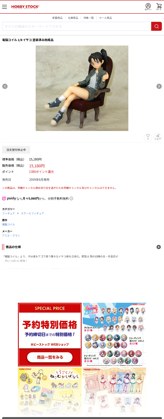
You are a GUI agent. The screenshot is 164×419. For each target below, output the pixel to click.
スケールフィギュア (32, 213)
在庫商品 (73, 17)
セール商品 (105, 17)
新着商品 (57, 17)
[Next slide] (159, 86)
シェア (158, 138)
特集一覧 (88, 17)
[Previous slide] (5, 86)
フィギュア (8, 213)
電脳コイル (8, 224)
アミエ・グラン (11, 235)
